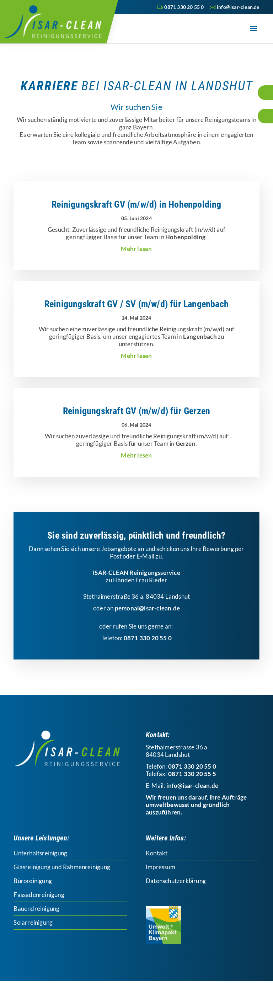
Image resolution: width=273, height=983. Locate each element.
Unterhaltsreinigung (40, 853)
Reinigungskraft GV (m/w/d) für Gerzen (136, 411)
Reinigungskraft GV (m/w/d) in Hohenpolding (136, 204)
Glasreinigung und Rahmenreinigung (62, 867)
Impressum (160, 867)
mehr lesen (136, 248)
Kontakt (156, 853)
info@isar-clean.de (192, 785)
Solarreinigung (33, 922)
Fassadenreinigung (39, 894)
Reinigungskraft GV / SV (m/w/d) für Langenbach (136, 304)
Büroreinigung (33, 881)
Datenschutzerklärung (176, 881)
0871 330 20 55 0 (184, 7)
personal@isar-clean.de (147, 608)
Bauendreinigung (36, 908)
